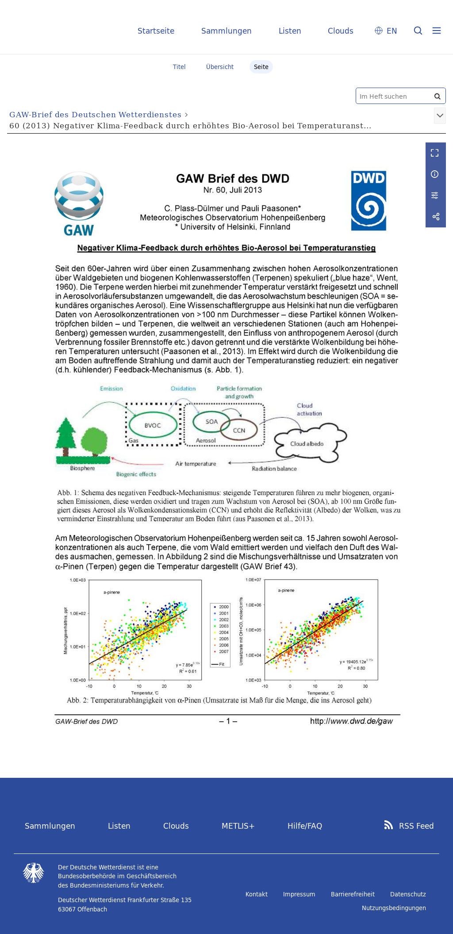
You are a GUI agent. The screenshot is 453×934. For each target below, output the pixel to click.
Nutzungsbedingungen (394, 908)
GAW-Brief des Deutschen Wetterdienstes (95, 114)
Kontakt (257, 894)
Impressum (299, 894)
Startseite (156, 30)
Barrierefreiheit (353, 894)
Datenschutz (408, 894)
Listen (290, 30)
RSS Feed (416, 826)
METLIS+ (238, 825)
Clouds (340, 30)
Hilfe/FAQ (305, 825)
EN (392, 30)
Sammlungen (226, 30)
